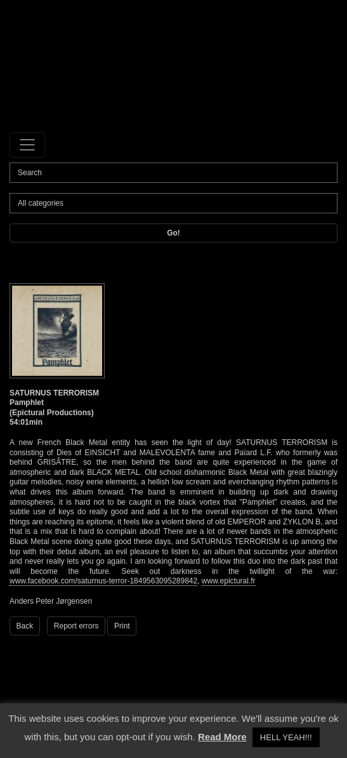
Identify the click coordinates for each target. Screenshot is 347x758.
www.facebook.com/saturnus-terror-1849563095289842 (103, 580)
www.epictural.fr (229, 580)
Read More (222, 736)
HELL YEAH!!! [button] (286, 737)
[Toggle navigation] (27, 144)
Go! (173, 233)
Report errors (76, 626)
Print (122, 626)
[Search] (173, 173)
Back (25, 626)
